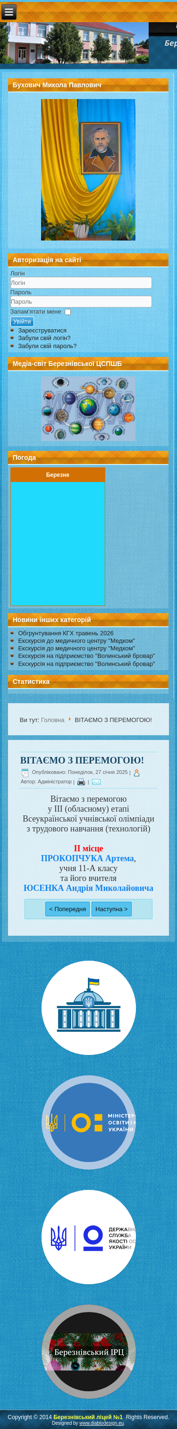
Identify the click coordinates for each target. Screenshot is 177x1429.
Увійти (22, 321)
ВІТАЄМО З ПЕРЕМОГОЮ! (82, 760)
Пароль (21, 292)
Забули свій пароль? (47, 345)
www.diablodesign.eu (101, 1423)
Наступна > (111, 909)
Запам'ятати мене (35, 311)
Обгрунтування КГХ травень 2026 (65, 633)
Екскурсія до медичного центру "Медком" (76, 640)
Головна (52, 719)
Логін (17, 273)
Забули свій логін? (44, 337)
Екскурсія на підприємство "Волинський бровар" (86, 655)
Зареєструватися (42, 330)
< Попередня (67, 909)
